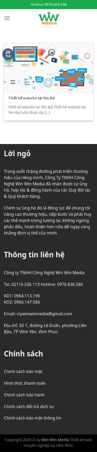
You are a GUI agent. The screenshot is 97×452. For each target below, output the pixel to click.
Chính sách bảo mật (23, 371)
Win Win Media (55, 439)
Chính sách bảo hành (24, 395)
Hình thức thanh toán (25, 383)
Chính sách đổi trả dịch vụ (29, 406)
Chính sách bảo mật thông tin (32, 418)
